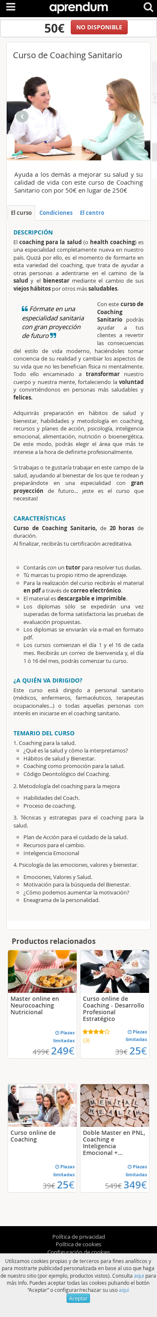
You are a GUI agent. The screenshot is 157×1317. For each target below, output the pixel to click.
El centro (92, 212)
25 (138, 1050)
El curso (21, 212)
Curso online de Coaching (33, 1136)
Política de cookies (78, 1244)
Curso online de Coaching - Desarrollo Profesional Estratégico (113, 1009)
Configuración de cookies (78, 1252)
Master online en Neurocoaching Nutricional (34, 1005)
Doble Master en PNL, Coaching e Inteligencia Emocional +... (114, 1143)
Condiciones (55, 212)
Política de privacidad (78, 1236)
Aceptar (78, 1298)
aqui (139, 1275)
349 (135, 1184)
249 (63, 1050)
